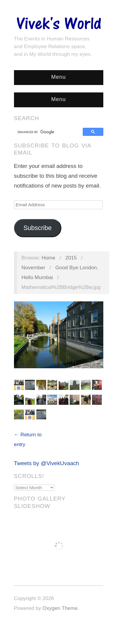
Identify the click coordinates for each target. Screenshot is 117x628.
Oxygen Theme (60, 608)
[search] (49, 132)
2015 (71, 258)
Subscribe (38, 228)
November (33, 267)
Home (48, 258)
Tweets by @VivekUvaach (46, 463)
